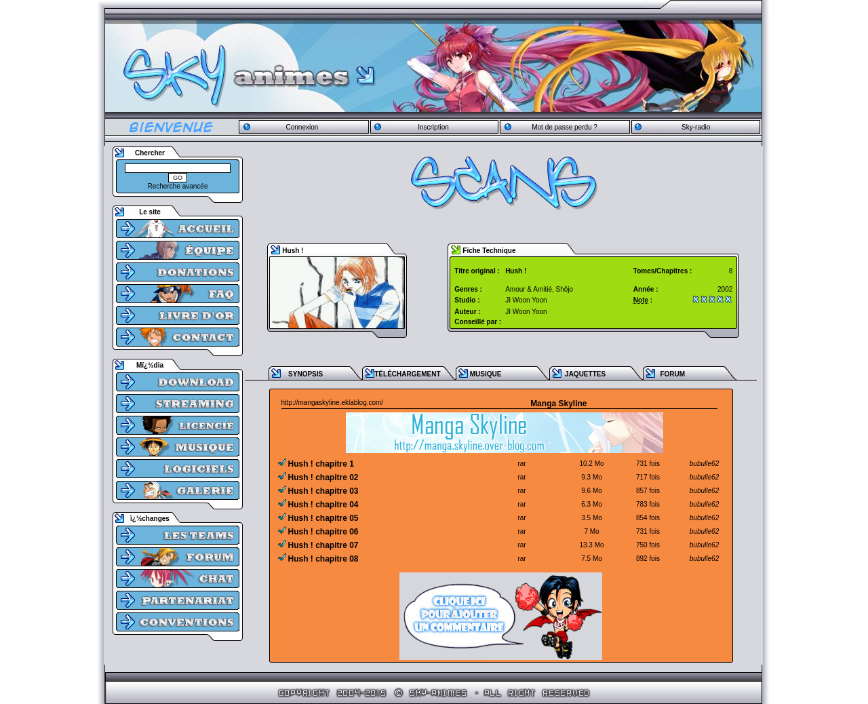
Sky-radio (696, 127)
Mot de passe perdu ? (564, 127)
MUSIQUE (486, 374)
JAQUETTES (585, 374)
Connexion (301, 127)
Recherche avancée (178, 186)
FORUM (672, 374)
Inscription (433, 127)
